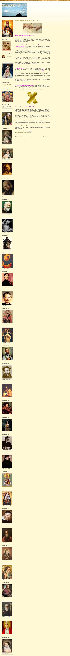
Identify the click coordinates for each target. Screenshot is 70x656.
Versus (30, 132)
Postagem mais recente (18, 136)
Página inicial (32, 136)
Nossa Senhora (26, 132)
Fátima (23, 132)
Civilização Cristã (19, 132)
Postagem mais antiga (46, 136)
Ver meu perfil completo (9, 56)
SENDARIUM (10, 5)
